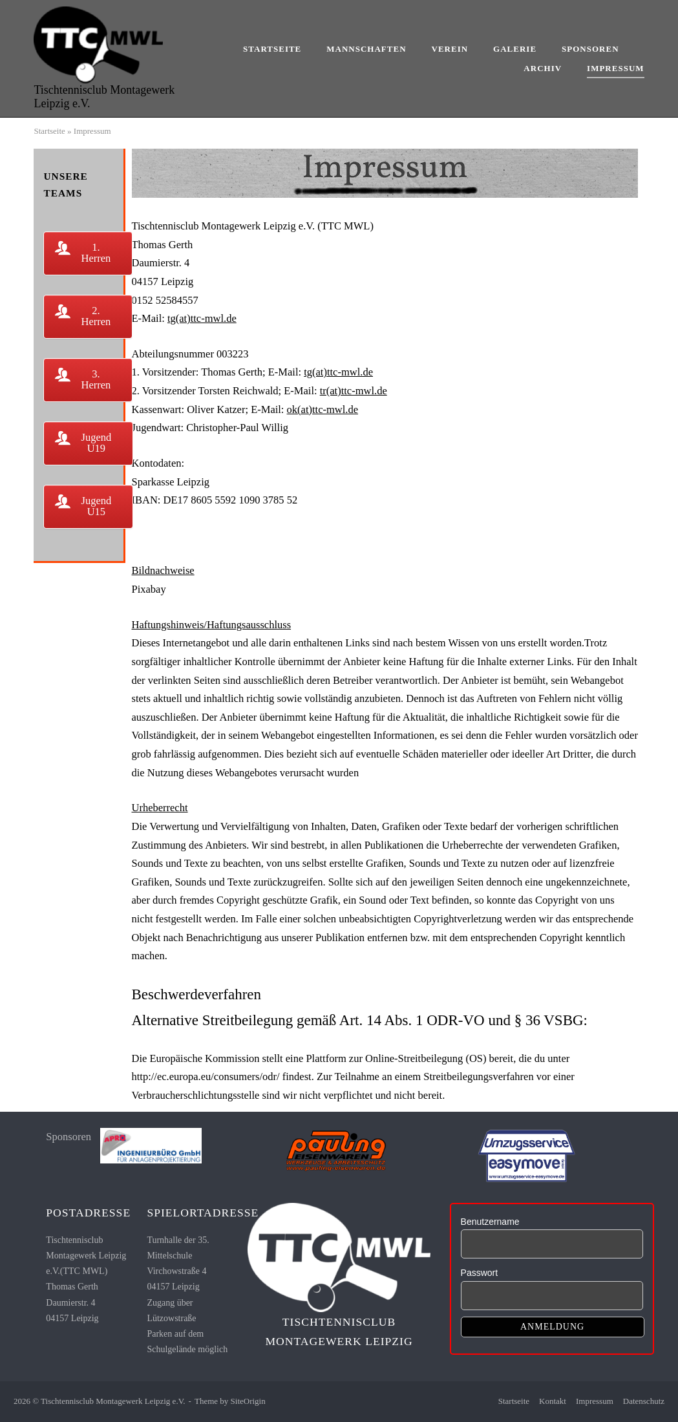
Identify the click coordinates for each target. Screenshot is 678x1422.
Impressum (615, 68)
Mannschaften (366, 49)
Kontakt (552, 1401)
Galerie (514, 49)
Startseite (272, 49)
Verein (450, 49)
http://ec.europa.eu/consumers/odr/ (206, 1076)
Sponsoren (590, 49)
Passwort (479, 1273)
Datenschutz (643, 1401)
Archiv (543, 68)
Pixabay (149, 589)
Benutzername (490, 1221)
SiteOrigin (248, 1401)
